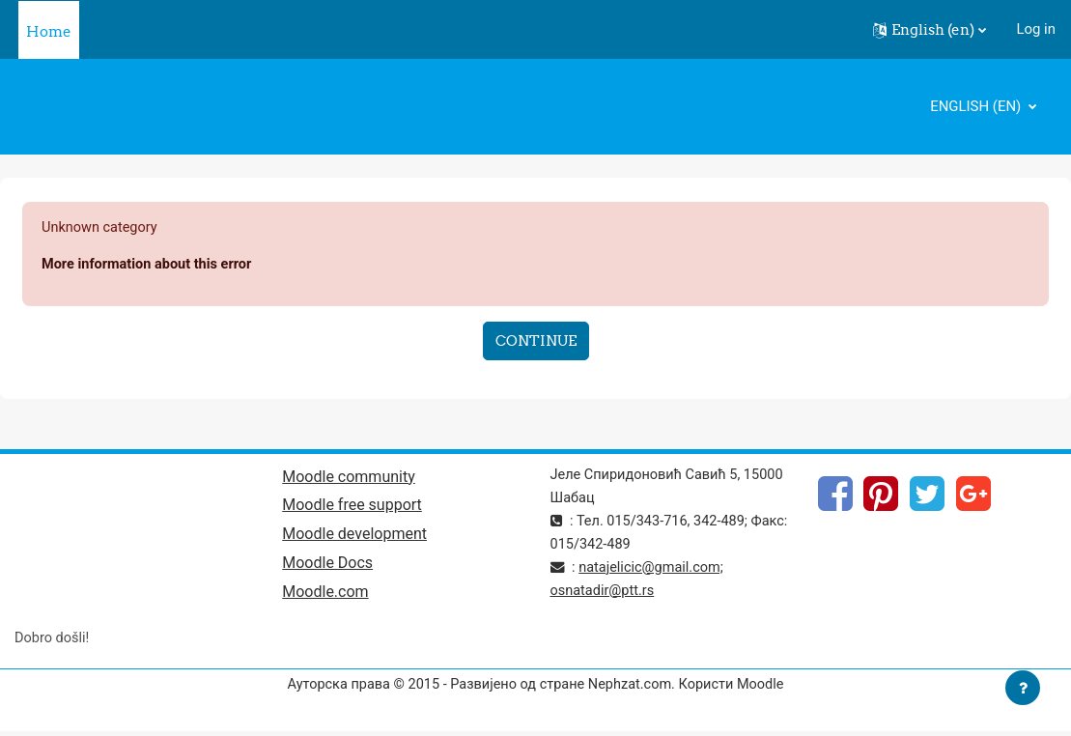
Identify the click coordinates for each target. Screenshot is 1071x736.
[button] (930, 29)
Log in (1036, 29)
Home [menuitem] (48, 31)
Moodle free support (352, 507)
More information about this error (150, 264)
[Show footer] (1022, 687)
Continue (536, 341)
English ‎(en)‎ (977, 106)
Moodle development (354, 537)
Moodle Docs (327, 566)
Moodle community (348, 478)
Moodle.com (325, 596)
